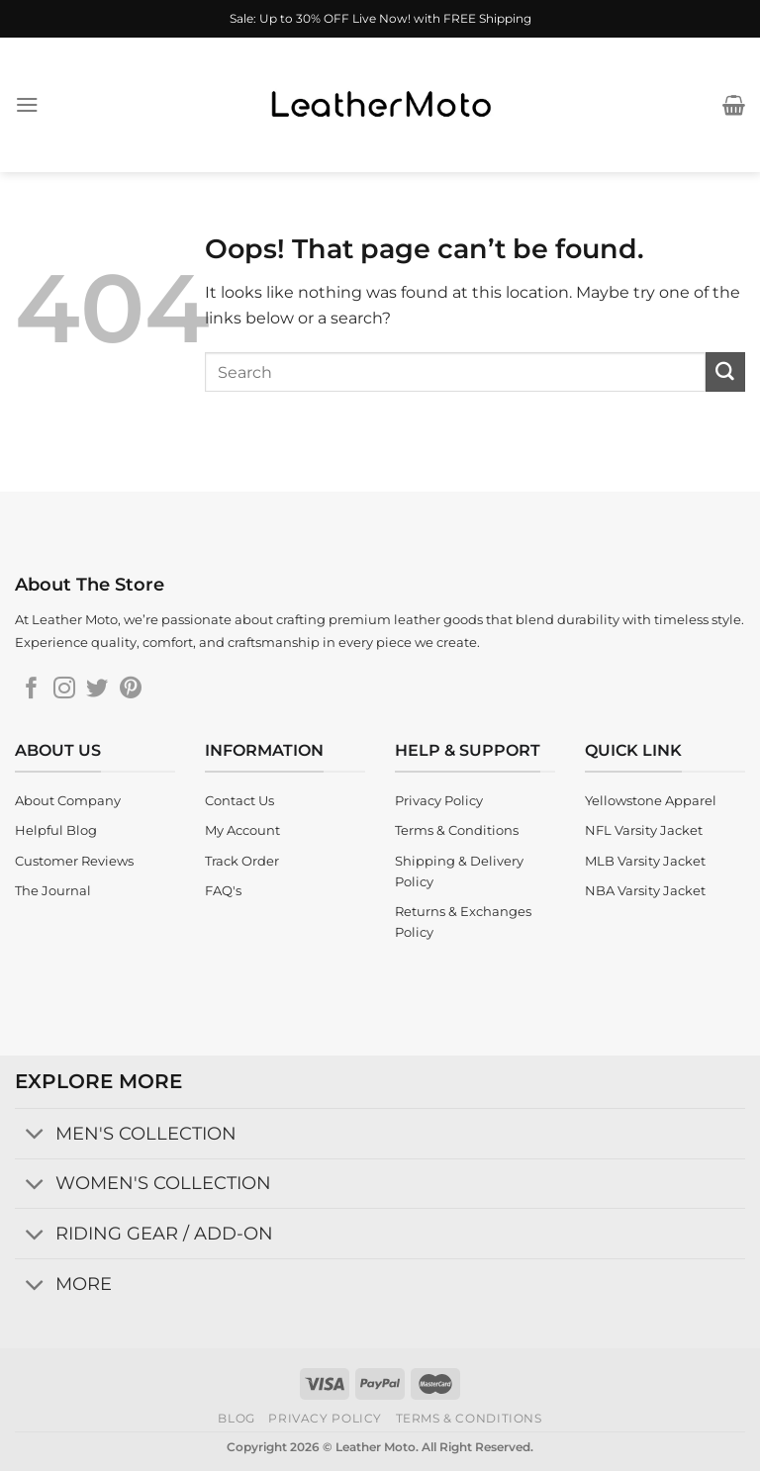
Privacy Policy (325, 1418)
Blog (236, 1418)
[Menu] (27, 104)
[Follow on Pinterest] (131, 690)
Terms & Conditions (469, 1418)
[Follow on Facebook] (32, 690)
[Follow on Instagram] (64, 690)
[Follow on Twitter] (97, 690)
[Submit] (725, 372)
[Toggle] (34, 1135)
